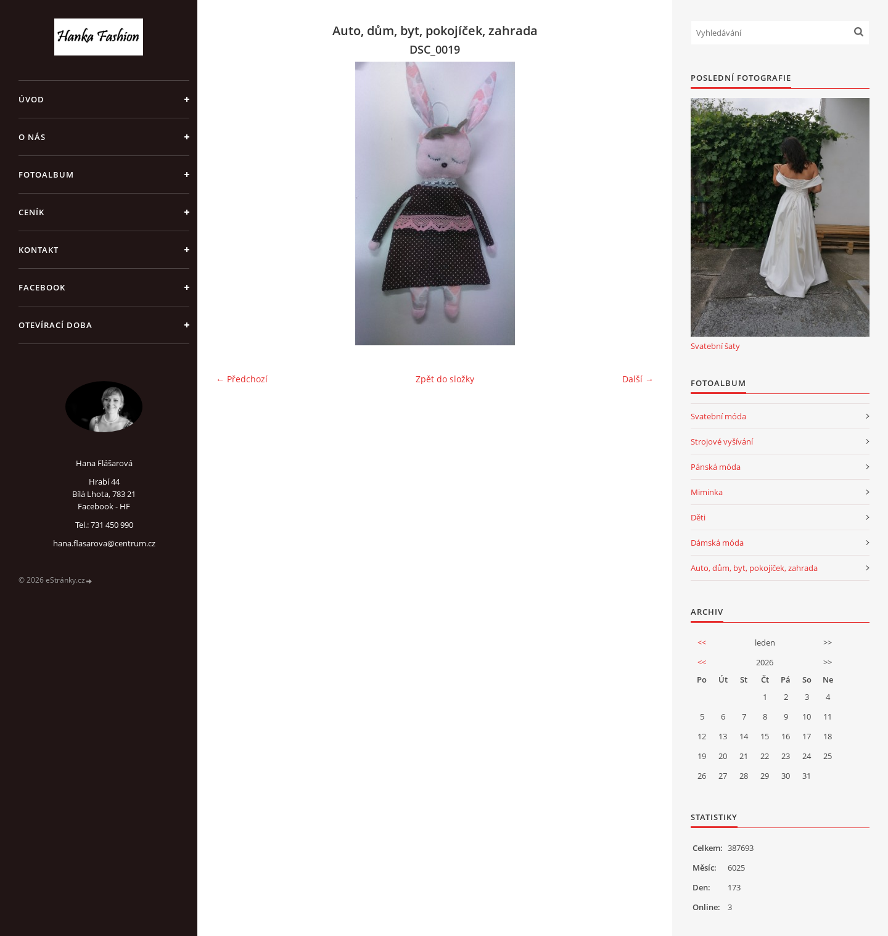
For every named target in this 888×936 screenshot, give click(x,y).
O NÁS (32, 136)
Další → (638, 379)
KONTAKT (38, 249)
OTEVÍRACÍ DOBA (55, 324)
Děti (698, 517)
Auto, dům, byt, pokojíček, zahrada (754, 567)
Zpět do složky (445, 379)
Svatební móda (718, 416)
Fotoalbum (46, 174)
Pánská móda (716, 466)
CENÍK (31, 212)
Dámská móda (717, 542)
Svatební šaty (715, 345)
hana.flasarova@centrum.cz (104, 543)
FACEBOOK (41, 287)
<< (701, 642)
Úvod (31, 99)
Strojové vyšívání (722, 441)
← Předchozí (242, 379)
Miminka (707, 492)
